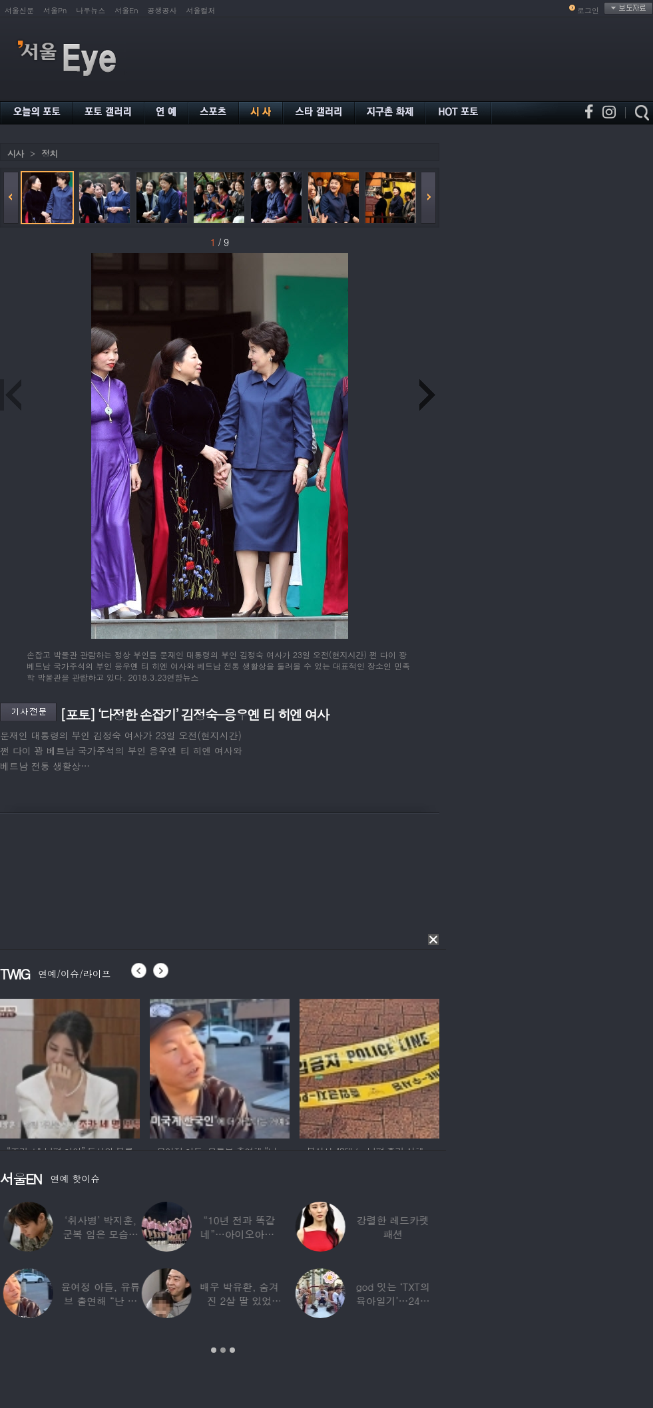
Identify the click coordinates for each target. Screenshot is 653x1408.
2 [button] (223, 1350)
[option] (70, 1066)
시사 (15, 153)
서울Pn (55, 10)
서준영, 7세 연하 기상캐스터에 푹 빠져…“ (251, 1300)
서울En (126, 10)
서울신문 (19, 10)
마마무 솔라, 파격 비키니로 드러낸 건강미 (97, 1300)
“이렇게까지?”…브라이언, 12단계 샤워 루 (97, 1234)
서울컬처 (201, 10)
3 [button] (232, 1350)
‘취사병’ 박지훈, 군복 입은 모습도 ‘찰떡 (405, 1234)
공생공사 (162, 10)
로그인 (588, 10)
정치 (49, 153)
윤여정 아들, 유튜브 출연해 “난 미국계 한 (405, 1300)
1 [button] (213, 1350)
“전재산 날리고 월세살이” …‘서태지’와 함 (251, 1234)
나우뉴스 (90, 10)
